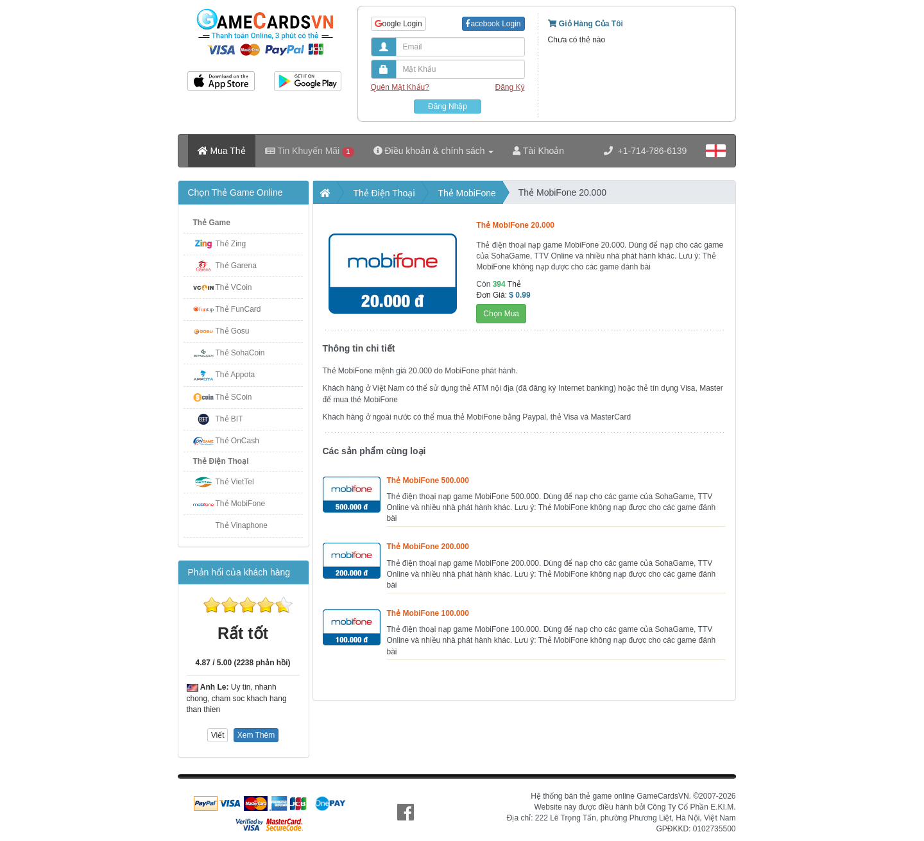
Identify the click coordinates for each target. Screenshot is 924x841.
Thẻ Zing (231, 243)
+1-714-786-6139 (645, 151)
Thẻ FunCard (238, 309)
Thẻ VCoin (234, 287)
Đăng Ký (509, 87)
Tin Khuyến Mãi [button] (309, 151)
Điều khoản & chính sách (433, 151)
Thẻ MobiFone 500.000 (428, 480)
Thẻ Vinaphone (242, 525)
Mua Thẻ (222, 151)
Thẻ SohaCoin (240, 352)
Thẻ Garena (236, 265)
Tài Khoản (538, 151)
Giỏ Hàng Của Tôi (585, 23)
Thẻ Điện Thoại (221, 461)
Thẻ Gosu (233, 331)
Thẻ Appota (235, 374)
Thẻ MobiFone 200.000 (428, 546)
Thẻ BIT (229, 418)
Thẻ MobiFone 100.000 (428, 613)
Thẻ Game (211, 222)
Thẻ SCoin (234, 397)
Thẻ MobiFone (241, 503)
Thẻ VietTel (235, 481)
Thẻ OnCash (237, 440)
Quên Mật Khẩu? (400, 87)
